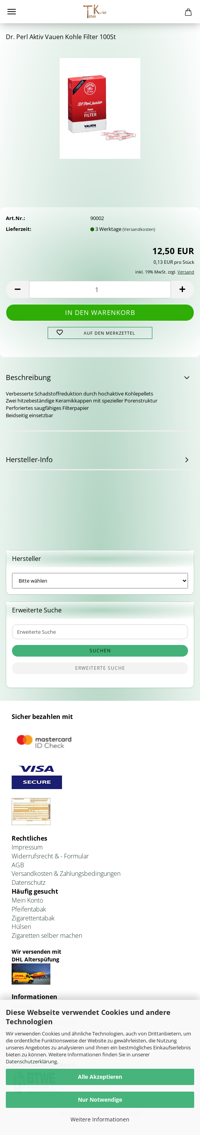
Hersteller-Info (29, 459)
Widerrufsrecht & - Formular (50, 856)
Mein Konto (27, 900)
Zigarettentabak (33, 918)
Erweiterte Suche (100, 668)
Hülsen (21, 926)
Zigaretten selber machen (47, 935)
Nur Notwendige (100, 1099)
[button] (17, 289)
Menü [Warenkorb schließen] (11, 11)
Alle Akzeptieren (100, 1076)
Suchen (100, 650)
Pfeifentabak (29, 909)
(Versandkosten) (138, 229)
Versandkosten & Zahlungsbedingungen (66, 873)
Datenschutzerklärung (31, 1061)
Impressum (27, 847)
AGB (18, 865)
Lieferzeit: (18, 228)
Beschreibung (28, 377)
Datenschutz (28, 882)
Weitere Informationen (100, 1119)
